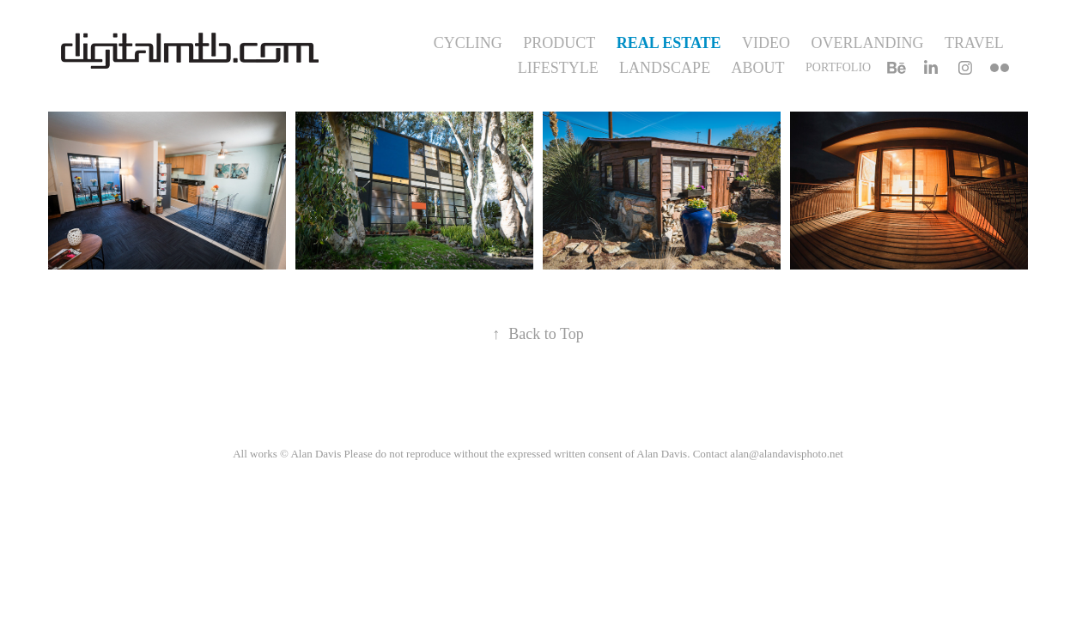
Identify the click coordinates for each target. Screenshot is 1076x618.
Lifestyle (558, 67)
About (758, 67)
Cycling (468, 43)
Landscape (664, 67)
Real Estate (669, 43)
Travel (974, 43)
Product (559, 43)
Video (766, 43)
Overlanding (868, 43)
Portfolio (838, 67)
